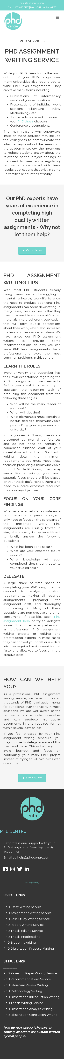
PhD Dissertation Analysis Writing (28, 1009)
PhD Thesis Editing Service (23, 930)
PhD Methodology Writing (22, 991)
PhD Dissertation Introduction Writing (31, 997)
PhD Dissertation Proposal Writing (28, 948)
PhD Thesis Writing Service (23, 1003)
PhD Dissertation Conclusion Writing (30, 1014)
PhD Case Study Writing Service (26, 919)
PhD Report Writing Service (23, 924)
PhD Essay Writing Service (22, 907)
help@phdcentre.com (32, 3)
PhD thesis (26, 121)
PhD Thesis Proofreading (22, 936)
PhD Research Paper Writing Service (30, 973)
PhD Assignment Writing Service (27, 913)
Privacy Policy (32, 882)
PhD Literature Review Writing (25, 985)
